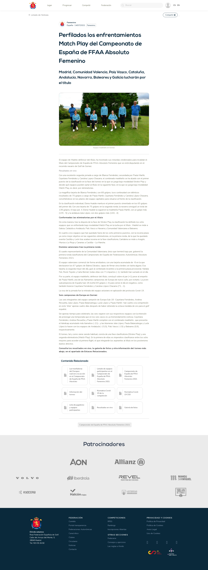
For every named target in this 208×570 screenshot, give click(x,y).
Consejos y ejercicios (117, 542)
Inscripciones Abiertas (117, 529)
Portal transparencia (77, 525)
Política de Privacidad (156, 521)
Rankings (112, 525)
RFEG (110, 521)
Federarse (112, 538)
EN (178, 5)
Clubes (72, 537)
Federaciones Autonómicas (80, 529)
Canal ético (74, 533)
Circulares (73, 541)
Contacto (73, 549)
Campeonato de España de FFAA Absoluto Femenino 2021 (104, 425)
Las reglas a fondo (116, 546)
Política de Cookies (155, 525)
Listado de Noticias (39, 15)
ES (175, 5)
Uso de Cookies (153, 533)
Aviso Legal (152, 529)
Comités (72, 521)
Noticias (72, 545)
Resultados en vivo (68, 170)
